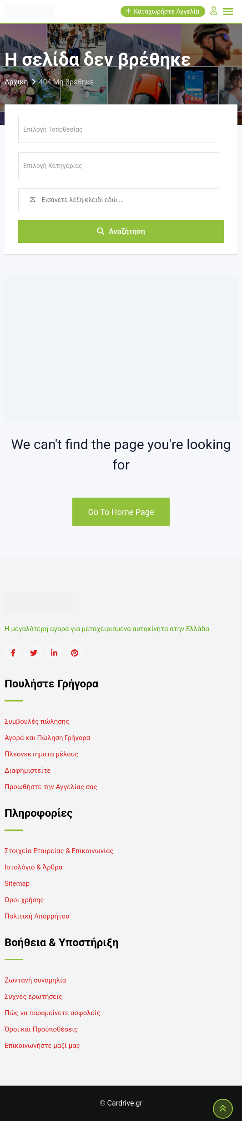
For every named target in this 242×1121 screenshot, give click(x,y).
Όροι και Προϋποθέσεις (41, 1029)
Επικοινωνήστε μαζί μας (42, 1046)
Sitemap (17, 883)
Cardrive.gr (124, 1103)
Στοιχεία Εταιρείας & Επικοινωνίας (59, 851)
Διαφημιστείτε (27, 770)
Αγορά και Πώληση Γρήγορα (47, 738)
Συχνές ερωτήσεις (33, 997)
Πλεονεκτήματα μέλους (41, 754)
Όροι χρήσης (24, 900)
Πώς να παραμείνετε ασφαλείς (53, 1013)
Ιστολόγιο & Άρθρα (33, 867)
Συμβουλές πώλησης (37, 721)
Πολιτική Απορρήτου (37, 916)
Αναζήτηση (121, 231)
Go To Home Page (121, 512)
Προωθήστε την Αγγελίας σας (51, 787)
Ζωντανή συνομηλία (35, 980)
